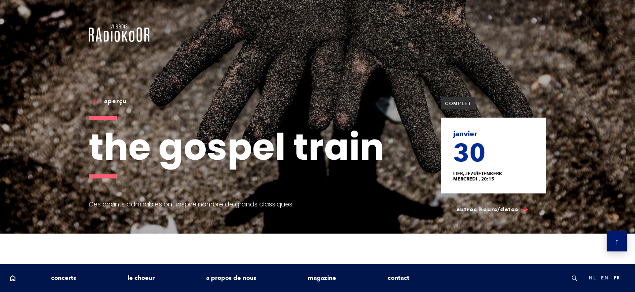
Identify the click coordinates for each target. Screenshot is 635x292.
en (605, 278)
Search (574, 278)
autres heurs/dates (487, 209)
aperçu (115, 101)
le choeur (141, 277)
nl (592, 278)
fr (617, 278)
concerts (63, 277)
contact (398, 277)
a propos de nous (231, 277)
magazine (322, 277)
